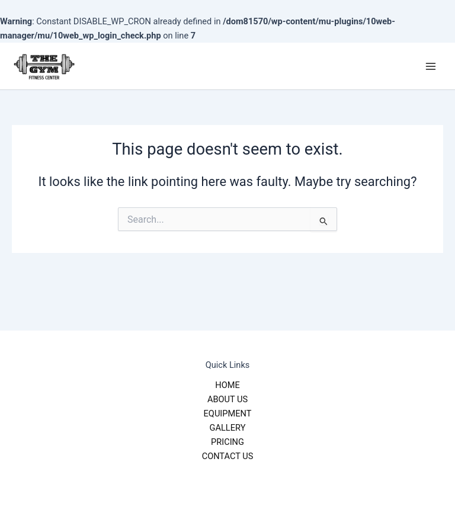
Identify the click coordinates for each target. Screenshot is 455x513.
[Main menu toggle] (430, 66)
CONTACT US (228, 456)
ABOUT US (227, 399)
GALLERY (228, 427)
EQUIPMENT (228, 413)
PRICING (227, 442)
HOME (227, 385)
